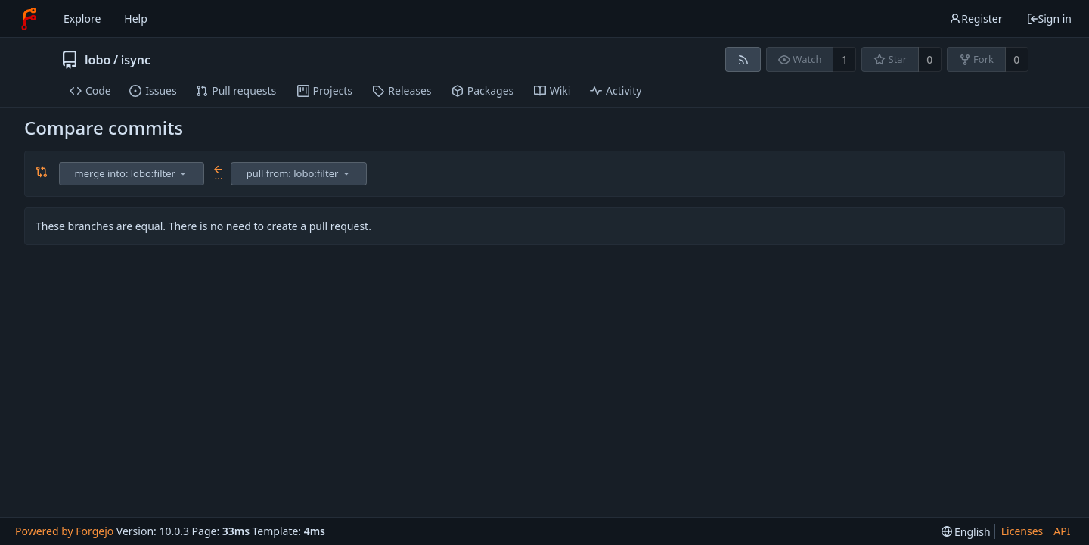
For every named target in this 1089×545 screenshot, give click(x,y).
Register (975, 18)
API (1061, 531)
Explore (82, 18)
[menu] (183, 173)
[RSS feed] (743, 59)
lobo (97, 59)
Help (135, 18)
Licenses (1022, 531)
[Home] (29, 19)
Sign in (1049, 18)
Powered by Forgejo (64, 531)
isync (135, 59)
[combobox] (132, 173)
